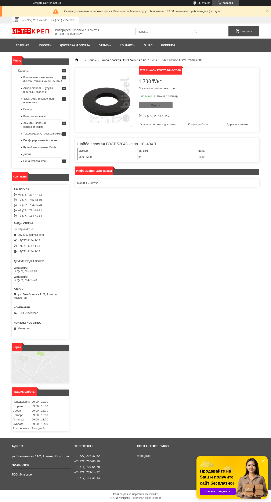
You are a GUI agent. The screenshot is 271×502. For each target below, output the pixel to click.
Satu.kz (153, 494)
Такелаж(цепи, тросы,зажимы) (42, 133)
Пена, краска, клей (35, 160)
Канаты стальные (34, 116)
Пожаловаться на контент (146, 497)
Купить (155, 105)
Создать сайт (40, 2)
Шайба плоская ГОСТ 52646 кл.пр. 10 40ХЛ (129, 60)
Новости (44, 45)
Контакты (127, 45)
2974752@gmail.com (31, 234)
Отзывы (104, 45)
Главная (22, 45)
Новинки (168, 45)
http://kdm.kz (26, 229)
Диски (27, 154)
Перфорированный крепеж (40, 140)
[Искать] (195, 31)
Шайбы (92, 60)
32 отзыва (204, 2)
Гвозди (27, 109)
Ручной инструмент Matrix (39, 147)
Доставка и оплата (75, 45)
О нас (148, 45)
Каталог (24, 70)
